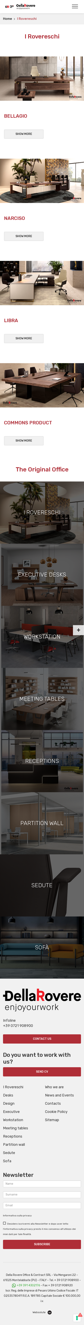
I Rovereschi (13, 1087)
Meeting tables (15, 1128)
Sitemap (52, 1120)
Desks (8, 1095)
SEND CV (42, 1071)
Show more (23, 134)
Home (7, 19)
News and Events (59, 1095)
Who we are (54, 1087)
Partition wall (14, 1144)
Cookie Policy (56, 1112)
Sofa (7, 1161)
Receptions (12, 1136)
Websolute (42, 1312)
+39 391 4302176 (28, 1285)
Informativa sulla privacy (17, 1215)
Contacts (53, 1103)
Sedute (9, 1153)
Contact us (42, 1039)
